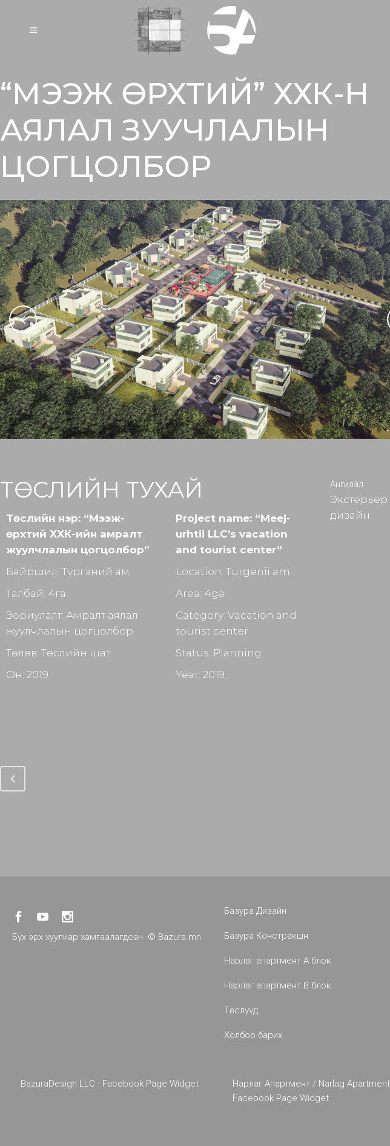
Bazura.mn (179, 936)
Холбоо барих (253, 1035)
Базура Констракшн (266, 935)
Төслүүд (241, 1010)
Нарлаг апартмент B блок (277, 985)
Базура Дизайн (255, 910)
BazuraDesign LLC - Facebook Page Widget (110, 1083)
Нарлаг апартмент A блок (277, 960)
